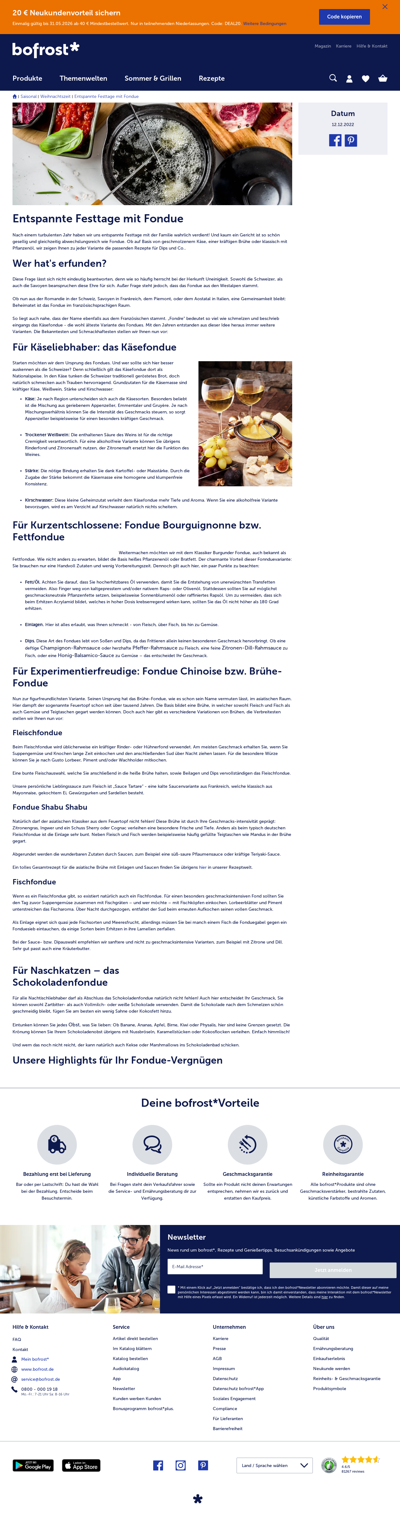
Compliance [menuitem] (225, 1403)
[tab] (349, 78)
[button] (344, 17)
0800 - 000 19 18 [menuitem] (35, 1383)
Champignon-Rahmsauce (69, 648)
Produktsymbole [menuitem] (329, 1383)
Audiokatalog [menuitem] (126, 1363)
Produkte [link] (27, 78)
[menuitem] (27, 81)
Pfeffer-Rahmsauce (155, 648)
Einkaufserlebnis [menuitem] (329, 1353)
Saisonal (29, 96)
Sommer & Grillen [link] (153, 78)
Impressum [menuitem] (224, 1363)
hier (203, 867)
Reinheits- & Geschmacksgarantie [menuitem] (347, 1373)
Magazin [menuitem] (323, 46)
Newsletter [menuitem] (124, 1383)
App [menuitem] (117, 1373)
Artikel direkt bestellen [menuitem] (135, 1333)
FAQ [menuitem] (16, 1333)
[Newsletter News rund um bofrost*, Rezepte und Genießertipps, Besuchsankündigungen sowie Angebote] (280, 1267)
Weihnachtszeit (55, 96)
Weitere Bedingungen (264, 23)
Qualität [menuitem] (321, 1333)
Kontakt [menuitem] (20, 1343)
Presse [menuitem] (219, 1343)
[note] (152, 300)
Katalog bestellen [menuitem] (130, 1353)
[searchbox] (246, 78)
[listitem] (57, 1163)
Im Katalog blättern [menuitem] (132, 1343)
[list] (200, 1163)
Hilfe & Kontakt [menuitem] (372, 46)
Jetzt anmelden (369, 1266)
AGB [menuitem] (217, 1353)
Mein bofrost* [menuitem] (30, 1353)
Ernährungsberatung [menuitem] (333, 1343)
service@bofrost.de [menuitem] (36, 1373)
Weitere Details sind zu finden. (317, 1293)
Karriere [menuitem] (344, 46)
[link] (68, 50)
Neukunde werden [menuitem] (331, 1363)
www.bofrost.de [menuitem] (33, 1363)
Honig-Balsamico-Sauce (86, 655)
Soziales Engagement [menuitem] (234, 1393)
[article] (152, 231)
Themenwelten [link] (83, 78)
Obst (74, 1025)
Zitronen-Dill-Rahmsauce (252, 648)
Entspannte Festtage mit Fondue (106, 96)
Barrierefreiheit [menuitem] (227, 1423)
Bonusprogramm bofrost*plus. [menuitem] (143, 1403)
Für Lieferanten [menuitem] (228, 1413)
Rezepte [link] (212, 78)
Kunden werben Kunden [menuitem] (137, 1393)
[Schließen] (385, 7)
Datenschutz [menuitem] (225, 1373)
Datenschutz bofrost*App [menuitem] (238, 1383)
